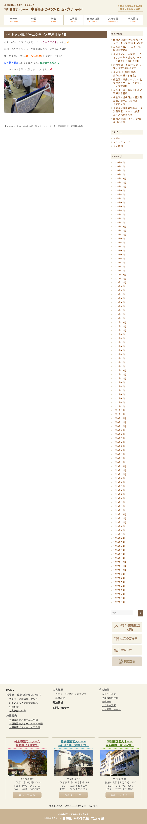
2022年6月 (119, 346)
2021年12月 (119, 370)
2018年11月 (119, 518)
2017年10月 (119, 570)
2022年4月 (119, 354)
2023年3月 (119, 310)
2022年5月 (119, 350)
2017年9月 (119, 574)
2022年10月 (119, 330)
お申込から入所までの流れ (23, 703)
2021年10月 (119, 378)
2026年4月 (119, 162)
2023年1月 (119, 318)
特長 (34, 20)
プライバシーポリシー (75, 806)
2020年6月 (119, 442)
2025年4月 (119, 210)
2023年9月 (119, 286)
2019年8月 (119, 482)
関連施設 (58, 702)
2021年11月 (119, 374)
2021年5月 (119, 398)
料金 (54, 20)
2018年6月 (119, 538)
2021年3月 (119, 406)
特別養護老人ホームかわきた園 (26, 723)
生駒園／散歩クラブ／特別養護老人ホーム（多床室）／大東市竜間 (127, 82)
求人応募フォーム (111, 709)
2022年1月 (119, 366)
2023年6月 (119, 298)
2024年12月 (119, 226)
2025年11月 (119, 182)
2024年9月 (119, 238)
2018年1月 (119, 558)
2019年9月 (119, 478)
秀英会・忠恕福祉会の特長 (23, 699)
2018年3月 (119, 550)
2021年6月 (119, 394)
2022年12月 (119, 322)
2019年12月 (119, 466)
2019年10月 (119, 474)
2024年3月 (119, 262)
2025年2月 (119, 218)
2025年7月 (119, 198)
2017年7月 (119, 582)
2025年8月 (119, 194)
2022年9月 (119, 334)
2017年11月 (119, 566)
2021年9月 (119, 382)
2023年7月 (119, 294)
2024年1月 (119, 270)
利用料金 (14, 707)
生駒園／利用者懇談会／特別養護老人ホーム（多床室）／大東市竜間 (127, 111)
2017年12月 (119, 562)
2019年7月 (119, 486)
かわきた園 (93, 20)
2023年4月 (119, 306)
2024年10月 (119, 234)
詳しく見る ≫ (27, 795)
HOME (14, 20)
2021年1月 (119, 414)
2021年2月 (119, 410)
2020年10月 (119, 426)
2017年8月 (119, 578)
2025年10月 (119, 186)
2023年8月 (119, 290)
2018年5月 (119, 542)
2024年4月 (119, 258)
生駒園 (73, 20)
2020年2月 (119, 458)
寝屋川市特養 (77, 126)
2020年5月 (119, 446)
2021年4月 (119, 402)
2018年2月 (119, 554)
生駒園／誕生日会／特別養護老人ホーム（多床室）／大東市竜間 (127, 100)
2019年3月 (119, 502)
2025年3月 (119, 214)
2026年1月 (119, 174)
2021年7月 (119, 390)
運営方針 (60, 698)
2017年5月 (119, 590)
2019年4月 (119, 498)
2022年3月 (119, 358)
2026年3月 (119, 166)
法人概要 (93, 806)
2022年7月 (119, 342)
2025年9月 (119, 190)
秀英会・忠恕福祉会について (71, 694)
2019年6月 (119, 490)
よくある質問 (109, 705)
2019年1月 (119, 510)
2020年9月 (119, 430)
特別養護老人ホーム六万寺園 (24, 727)
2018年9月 (119, 526)
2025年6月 (119, 202)
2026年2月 (119, 170)
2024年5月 (119, 254)
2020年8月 (119, 434)
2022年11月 (119, 326)
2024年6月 (119, 250)
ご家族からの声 (17, 710)
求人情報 (133, 20)
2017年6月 (119, 586)
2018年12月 (119, 514)
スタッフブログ (45, 126)
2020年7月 (119, 438)
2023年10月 (119, 282)
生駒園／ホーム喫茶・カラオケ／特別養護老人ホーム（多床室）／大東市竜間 (127, 57)
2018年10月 (119, 522)
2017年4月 (119, 594)
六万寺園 (113, 20)
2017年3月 (119, 598)
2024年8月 (119, 242)
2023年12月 (119, 274)
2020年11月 (119, 422)
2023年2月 (119, 314)
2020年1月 (119, 462)
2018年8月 (119, 530)
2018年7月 (119, 534)
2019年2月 (119, 506)
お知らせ (118, 138)
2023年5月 (119, 302)
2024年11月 (119, 230)
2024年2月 (119, 266)
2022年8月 (119, 338)
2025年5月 (119, 206)
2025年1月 (119, 222)
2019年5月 (119, 494)
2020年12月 (119, 418)
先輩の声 (106, 701)
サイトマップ (55, 806)
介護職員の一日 (110, 698)
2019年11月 (119, 470)
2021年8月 (119, 386)
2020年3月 (119, 454)
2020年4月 (119, 450)
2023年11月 (119, 278)
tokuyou (11, 126)
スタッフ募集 (109, 694)
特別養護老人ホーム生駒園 (23, 720)
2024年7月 (119, 246)
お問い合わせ (61, 707)
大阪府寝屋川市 (63, 126)
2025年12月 (119, 178)
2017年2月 (119, 602)
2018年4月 (119, 546)
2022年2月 (119, 362)
